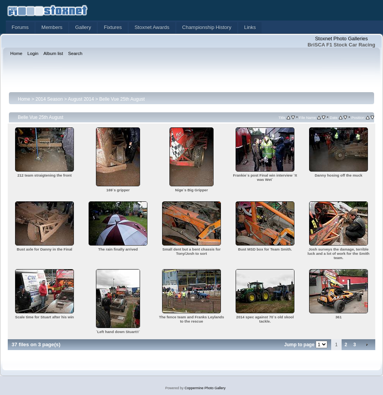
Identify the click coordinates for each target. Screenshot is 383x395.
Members (51, 27)
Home (24, 99)
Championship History (206, 27)
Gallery (83, 27)
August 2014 (81, 99)
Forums (20, 27)
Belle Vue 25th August (122, 99)
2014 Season (49, 99)
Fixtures (112, 27)
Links (250, 27)
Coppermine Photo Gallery (205, 388)
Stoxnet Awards (152, 27)
